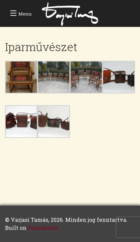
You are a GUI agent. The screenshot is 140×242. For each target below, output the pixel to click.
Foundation (43, 227)
